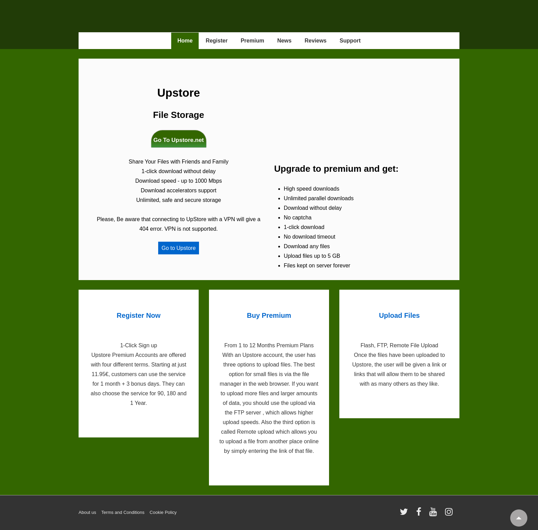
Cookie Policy (163, 512)
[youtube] (434, 514)
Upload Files (399, 315)
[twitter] (405, 514)
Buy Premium (269, 315)
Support (350, 41)
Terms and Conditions (122, 512)
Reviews (316, 41)
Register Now (139, 315)
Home (184, 41)
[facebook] (420, 514)
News (284, 41)
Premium (252, 41)
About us (87, 512)
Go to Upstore (179, 248)
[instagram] (449, 514)
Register (216, 41)
